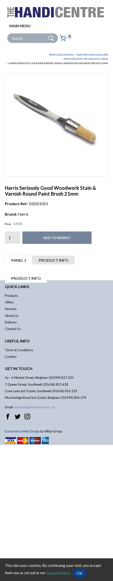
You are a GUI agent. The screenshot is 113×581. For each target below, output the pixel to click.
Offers (9, 439)
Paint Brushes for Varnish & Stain (86, 58)
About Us (11, 452)
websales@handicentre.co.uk (34, 543)
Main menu (20, 26)
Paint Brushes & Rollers (92, 54)
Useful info (17, 477)
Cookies (11, 493)
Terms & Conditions (19, 486)
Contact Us (13, 465)
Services (11, 445)
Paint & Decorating (61, 54)
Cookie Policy (57, 572)
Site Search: (7, 33)
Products (11, 432)
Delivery (11, 458)
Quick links (17, 422)
